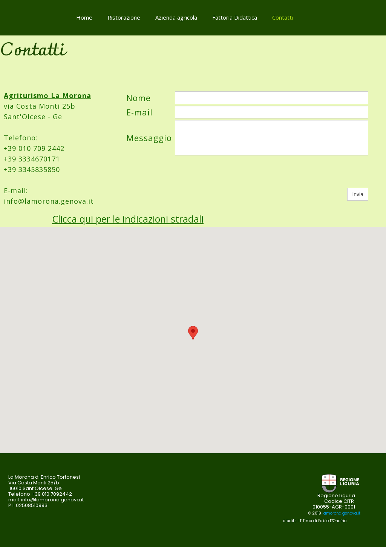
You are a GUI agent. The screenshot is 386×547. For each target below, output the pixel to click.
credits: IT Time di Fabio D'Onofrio (314, 521)
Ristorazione (123, 17)
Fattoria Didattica (234, 17)
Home (84, 17)
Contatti (282, 17)
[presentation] (232, 171)
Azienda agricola (176, 17)
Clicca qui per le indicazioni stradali (128, 218)
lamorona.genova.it (341, 513)
